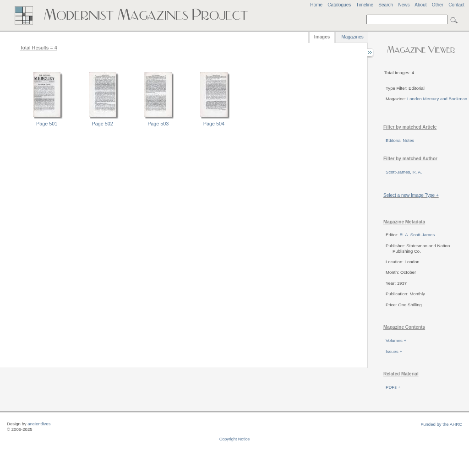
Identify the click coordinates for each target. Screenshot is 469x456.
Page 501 (46, 123)
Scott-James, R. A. (404, 171)
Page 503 (158, 123)
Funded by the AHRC (441, 424)
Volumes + (396, 340)
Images (322, 36)
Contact (456, 4)
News (403, 4)
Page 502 (102, 123)
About (420, 4)
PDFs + (393, 387)
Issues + (394, 351)
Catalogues (339, 4)
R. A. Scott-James (417, 234)
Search (385, 4)
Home (316, 4)
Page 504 (213, 123)
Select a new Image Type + (411, 195)
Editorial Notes (400, 140)
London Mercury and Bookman (437, 98)
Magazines (352, 36)
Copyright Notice (234, 439)
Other (437, 4)
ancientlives (38, 423)
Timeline (364, 4)
